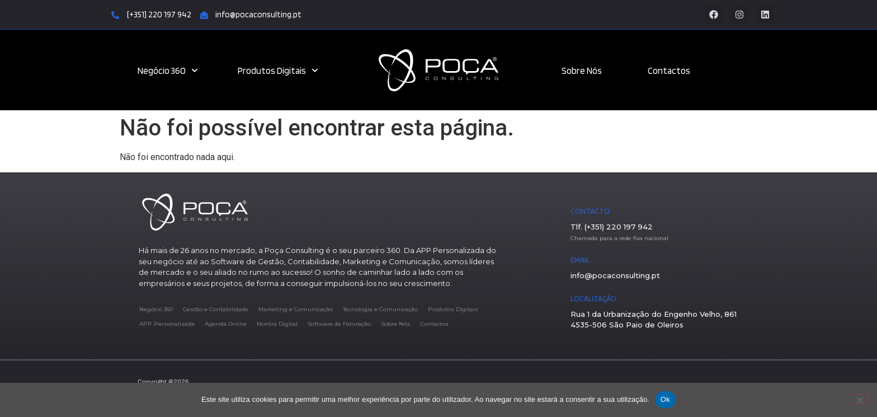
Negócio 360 (168, 70)
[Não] (859, 399)
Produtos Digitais (278, 70)
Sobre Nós (582, 70)
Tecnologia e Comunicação (380, 309)
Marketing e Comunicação (295, 309)
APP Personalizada (167, 323)
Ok (665, 399)
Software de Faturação (339, 323)
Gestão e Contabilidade (215, 309)
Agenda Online (226, 323)
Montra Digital (277, 323)
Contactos (669, 70)
